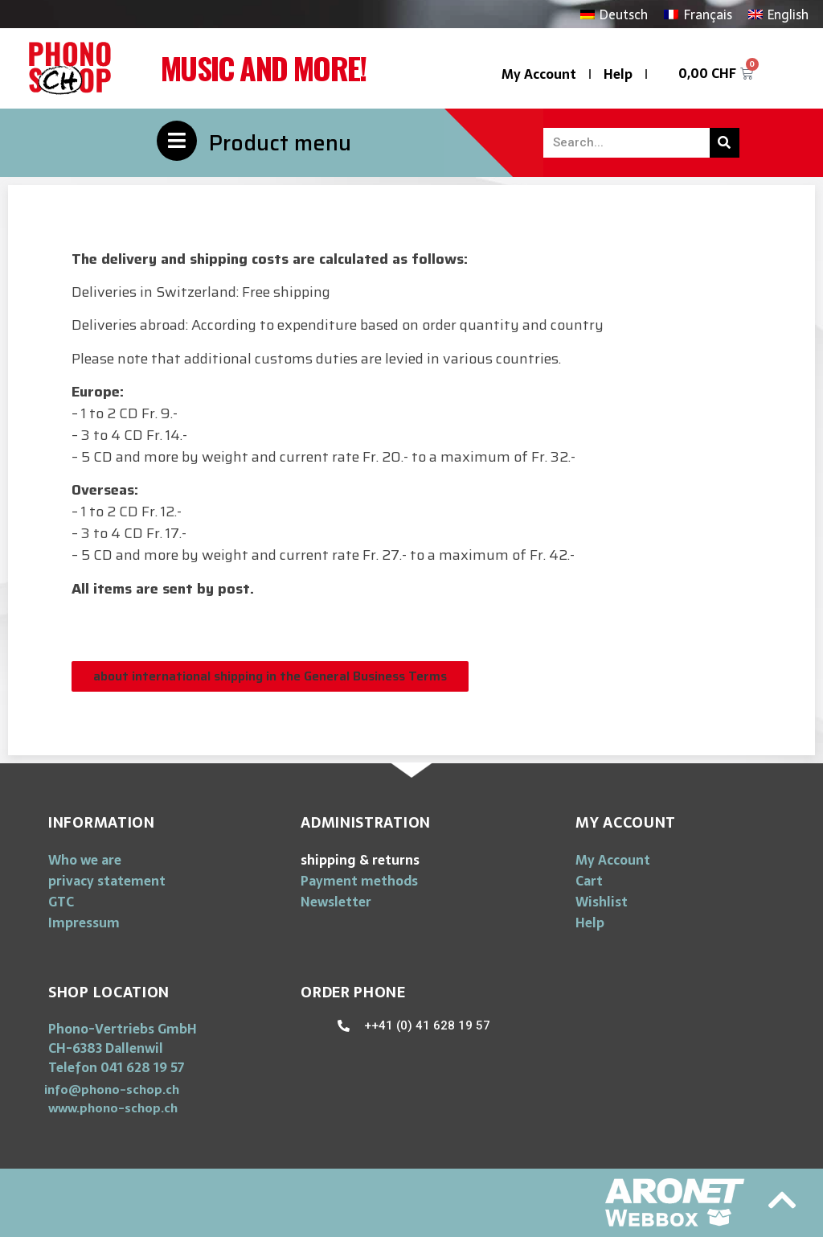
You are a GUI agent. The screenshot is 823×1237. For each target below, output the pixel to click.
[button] (270, 676)
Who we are (84, 859)
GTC (61, 901)
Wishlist (601, 901)
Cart (589, 880)
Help (618, 74)
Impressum (84, 922)
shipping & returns (360, 859)
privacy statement (107, 880)
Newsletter (336, 901)
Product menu (280, 142)
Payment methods (359, 880)
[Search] (724, 143)
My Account (539, 74)
